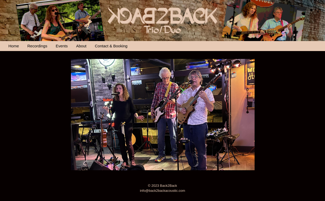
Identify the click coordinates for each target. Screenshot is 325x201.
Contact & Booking (111, 46)
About (81, 46)
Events (62, 46)
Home (13, 46)
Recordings (37, 46)
